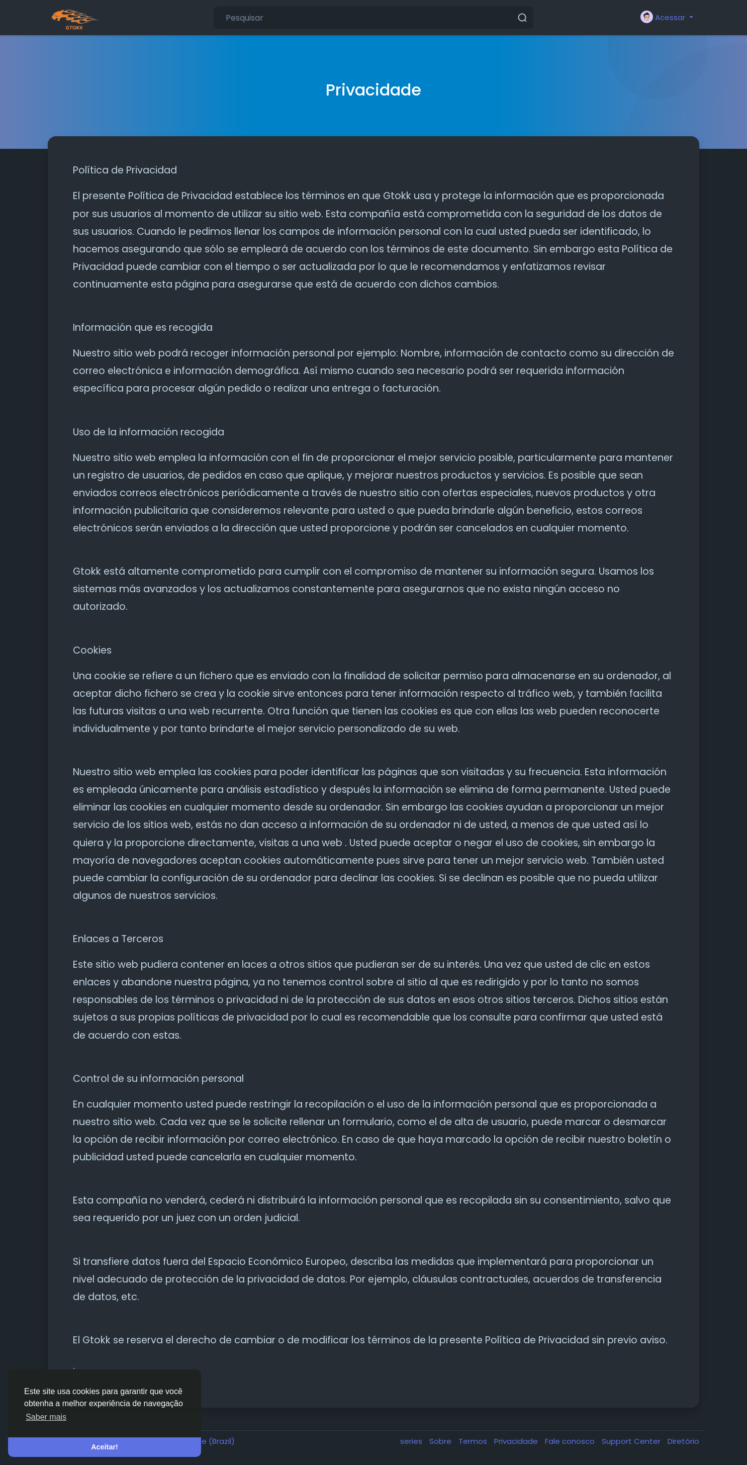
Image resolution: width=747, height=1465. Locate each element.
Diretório (683, 1441)
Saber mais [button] (46, 1417)
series (412, 1441)
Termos (473, 1441)
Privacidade (517, 1441)
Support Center (632, 1441)
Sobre (441, 1441)
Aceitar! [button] (104, 1447)
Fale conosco (571, 1441)
